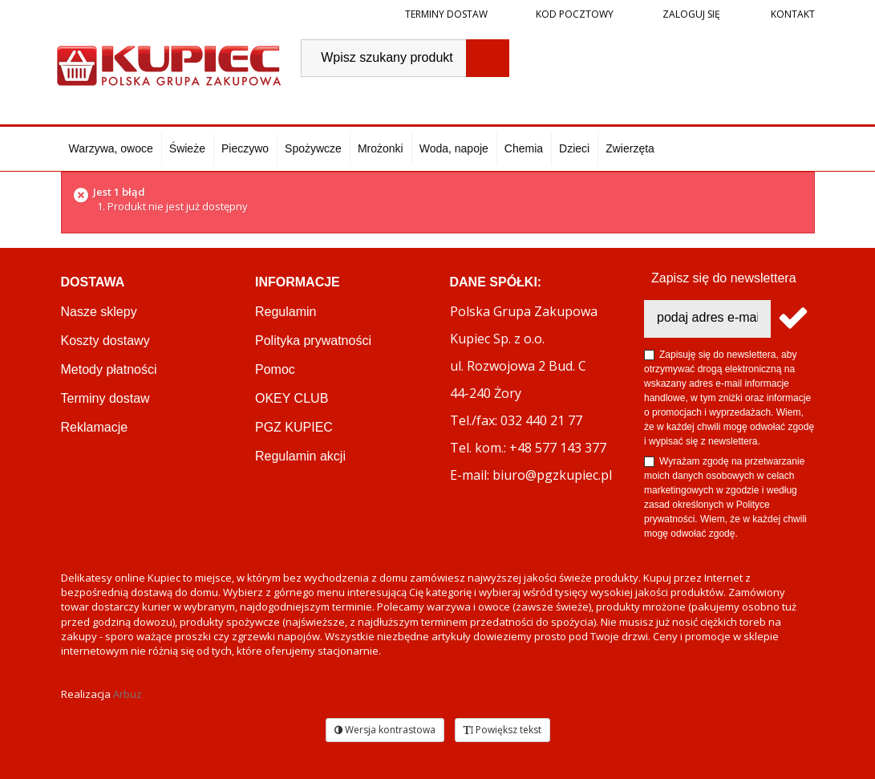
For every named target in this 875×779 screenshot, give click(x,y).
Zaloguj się (690, 14)
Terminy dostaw (446, 14)
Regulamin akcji (300, 456)
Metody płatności (109, 369)
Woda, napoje (453, 148)
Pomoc (275, 369)
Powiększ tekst (502, 729)
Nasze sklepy (99, 311)
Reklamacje (94, 427)
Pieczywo (245, 148)
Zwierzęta (630, 148)
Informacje (297, 282)
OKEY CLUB (291, 398)
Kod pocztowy (575, 14)
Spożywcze (313, 148)
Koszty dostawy (105, 340)
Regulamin (285, 311)
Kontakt (791, 14)
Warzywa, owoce (111, 148)
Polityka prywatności (313, 340)
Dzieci (574, 148)
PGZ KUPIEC (294, 427)
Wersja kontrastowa (384, 729)
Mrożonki (380, 148)
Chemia (523, 148)
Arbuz (127, 694)
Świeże (187, 148)
